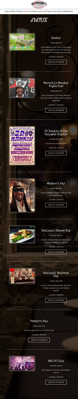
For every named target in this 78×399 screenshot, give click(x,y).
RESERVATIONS (68, 11)
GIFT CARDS (47, 11)
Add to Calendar (56, 62)
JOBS (54, 11)
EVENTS (26, 11)
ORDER (59, 11)
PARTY (40, 11)
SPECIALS (19, 11)
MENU (7, 11)
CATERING (33, 11)
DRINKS (12, 11)
